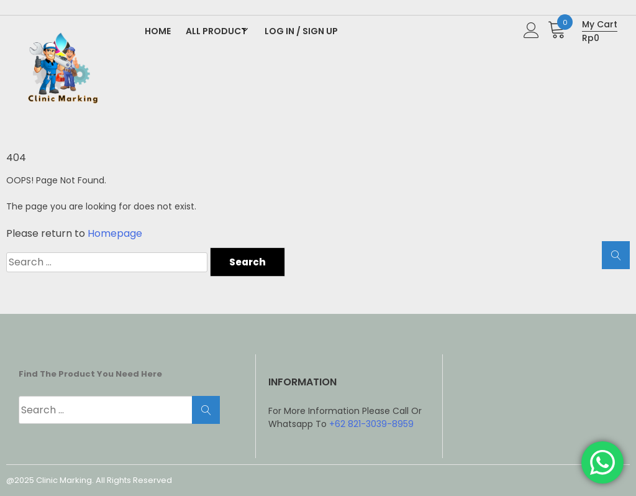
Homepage (115, 233)
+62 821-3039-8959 (371, 424)
